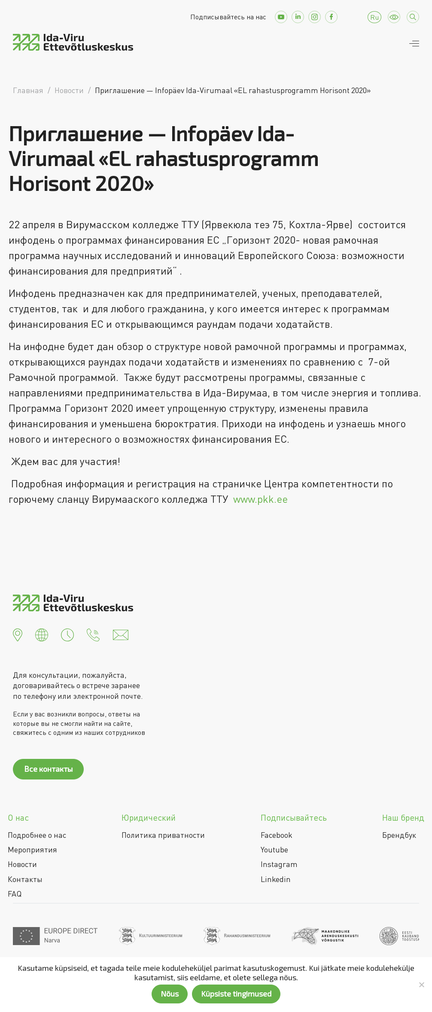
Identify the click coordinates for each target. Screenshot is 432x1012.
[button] (17, 634)
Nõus (170, 993)
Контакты (25, 879)
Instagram (279, 864)
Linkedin (276, 879)
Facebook (276, 835)
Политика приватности (163, 835)
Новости (22, 864)
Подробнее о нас (37, 835)
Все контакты (48, 768)
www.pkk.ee (260, 498)
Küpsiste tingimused (236, 993)
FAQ (14, 893)
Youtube (274, 849)
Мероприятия (32, 849)
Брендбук (399, 835)
